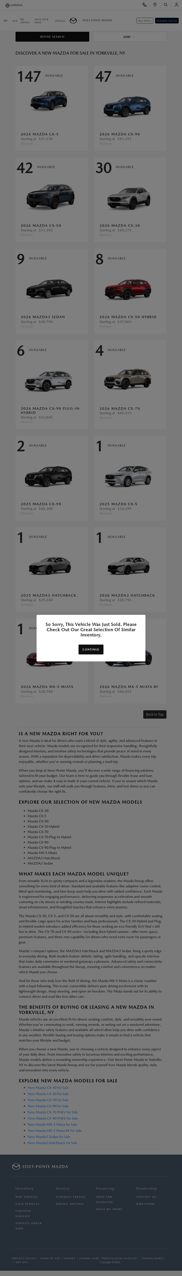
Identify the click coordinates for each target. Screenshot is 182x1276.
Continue (90, 649)
